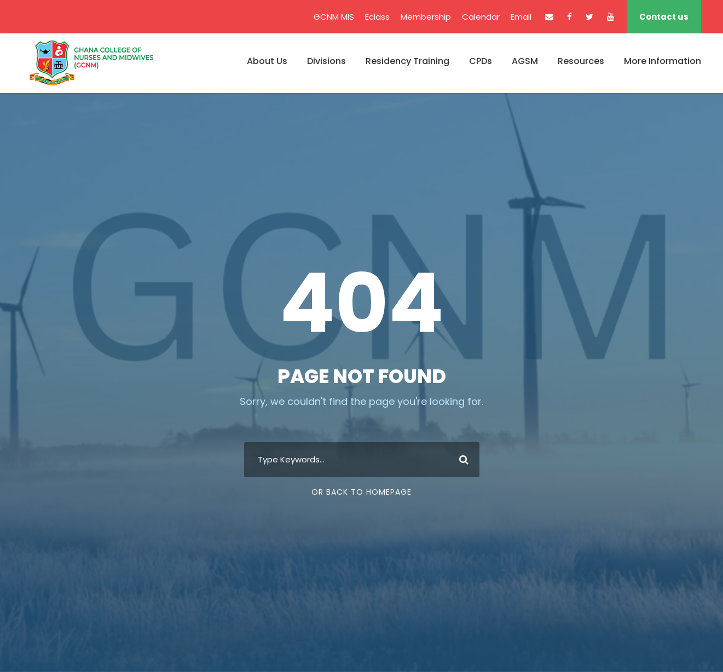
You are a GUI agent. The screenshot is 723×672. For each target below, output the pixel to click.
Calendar (481, 16)
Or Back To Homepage (361, 491)
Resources (581, 61)
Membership (426, 16)
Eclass (377, 16)
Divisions (326, 61)
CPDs (480, 61)
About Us (267, 61)
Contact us (664, 16)
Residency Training (407, 61)
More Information (662, 61)
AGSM (525, 61)
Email (521, 16)
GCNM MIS (334, 16)
